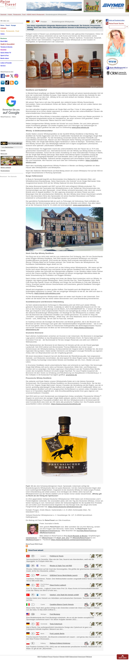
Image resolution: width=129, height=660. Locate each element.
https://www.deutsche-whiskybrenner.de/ (65, 507)
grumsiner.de (71, 375)
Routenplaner (5, 170)
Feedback (44, 656)
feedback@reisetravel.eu (50, 531)
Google (3, 150)
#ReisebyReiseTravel (81, 538)
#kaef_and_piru (62, 538)
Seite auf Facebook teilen (116, 20)
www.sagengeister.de (82, 205)
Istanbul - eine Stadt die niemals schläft (64, 595)
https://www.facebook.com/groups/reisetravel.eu (71, 540)
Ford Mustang (55, 614)
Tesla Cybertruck (56, 624)
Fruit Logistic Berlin (57, 634)
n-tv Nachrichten (7, 147)
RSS (39, 656)
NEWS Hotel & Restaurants (36, 14)
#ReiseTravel (47, 538)
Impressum (81, 656)
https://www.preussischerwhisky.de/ (66, 404)
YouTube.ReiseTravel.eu (86, 531)
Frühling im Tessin (56, 556)
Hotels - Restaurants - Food (16, 14)
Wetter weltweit (6, 167)
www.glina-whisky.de (80, 127)
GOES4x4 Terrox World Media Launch (64, 575)
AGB (67, 656)
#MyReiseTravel (32, 540)
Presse (50, 656)
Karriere (56, 656)
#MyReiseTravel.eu (47, 533)
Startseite (3, 14)
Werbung (89, 656)
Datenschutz (73, 656)
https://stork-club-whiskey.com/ (47, 293)
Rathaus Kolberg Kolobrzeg (60, 643)
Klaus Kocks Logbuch (58, 585)
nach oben (122, 658)
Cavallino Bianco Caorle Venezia (62, 604)
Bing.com (4, 153)
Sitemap (62, 656)
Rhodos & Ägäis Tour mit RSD (61, 566)
